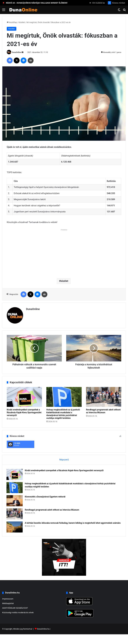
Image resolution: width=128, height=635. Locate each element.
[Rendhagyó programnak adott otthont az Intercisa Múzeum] (103, 397)
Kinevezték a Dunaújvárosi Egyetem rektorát (45, 497)
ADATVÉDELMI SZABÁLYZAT (15, 608)
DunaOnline (16, 52)
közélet (64, 281)
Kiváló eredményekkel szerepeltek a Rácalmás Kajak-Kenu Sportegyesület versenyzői (24, 412)
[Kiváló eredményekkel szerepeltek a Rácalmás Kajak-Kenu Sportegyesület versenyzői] (24, 397)
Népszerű (64, 459)
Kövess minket (116, 2)
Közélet (22, 22)
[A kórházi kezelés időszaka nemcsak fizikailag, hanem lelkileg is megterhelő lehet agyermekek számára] (15, 527)
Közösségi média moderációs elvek (18, 613)
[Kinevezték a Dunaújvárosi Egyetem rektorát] (15, 501)
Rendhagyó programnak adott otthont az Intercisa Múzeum (52, 510)
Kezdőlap (12, 22)
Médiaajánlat (8, 604)
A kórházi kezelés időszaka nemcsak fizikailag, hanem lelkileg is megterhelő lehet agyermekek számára (73, 523)
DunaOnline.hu (43, 630)
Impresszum (7, 599)
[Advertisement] (64, 252)
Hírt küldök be (97, 2)
